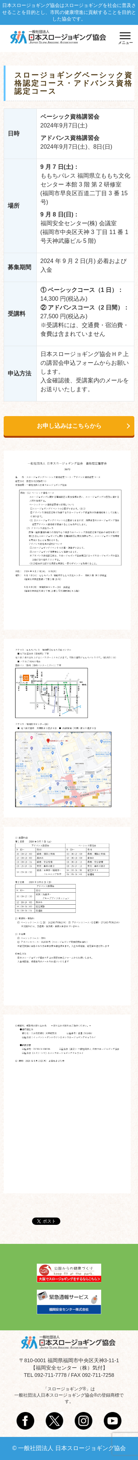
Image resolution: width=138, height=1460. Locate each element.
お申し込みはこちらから (69, 426)
